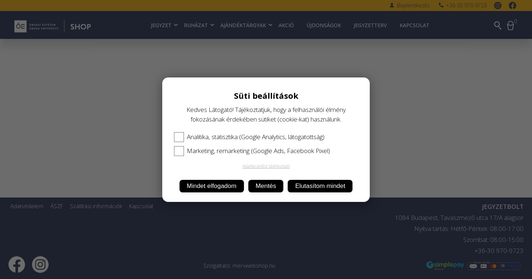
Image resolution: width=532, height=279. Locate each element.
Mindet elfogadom (212, 185)
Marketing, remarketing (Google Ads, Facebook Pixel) (252, 151)
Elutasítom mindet (320, 185)
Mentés (266, 185)
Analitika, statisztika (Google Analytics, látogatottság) (249, 137)
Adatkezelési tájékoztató (266, 166)
